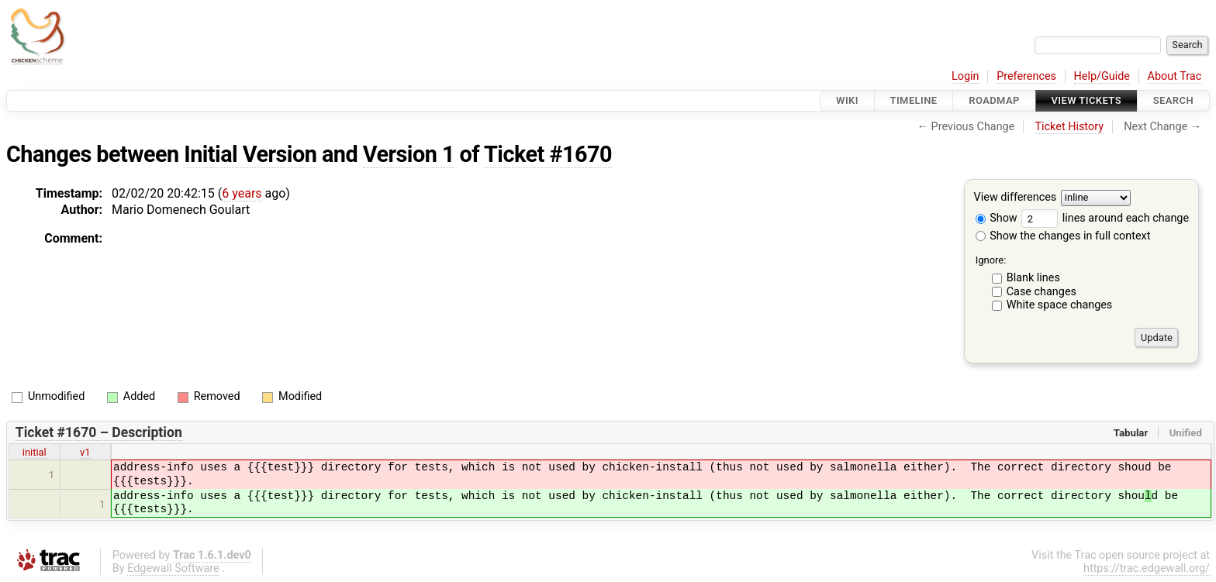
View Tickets (1086, 100)
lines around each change (1105, 218)
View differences (1015, 198)
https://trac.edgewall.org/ (1146, 568)
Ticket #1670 (548, 154)
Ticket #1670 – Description (99, 432)
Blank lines (1033, 277)
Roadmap (994, 100)
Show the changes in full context (1063, 236)
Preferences (1026, 76)
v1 (85, 452)
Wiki (847, 100)
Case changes (1041, 291)
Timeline (914, 100)
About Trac (1175, 76)
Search (1173, 100)
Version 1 (408, 154)
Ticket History (1069, 126)
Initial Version (250, 154)
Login (965, 76)
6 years (241, 193)
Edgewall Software (173, 568)
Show (996, 218)
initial (34, 452)
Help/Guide (1102, 76)
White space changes (1060, 305)
